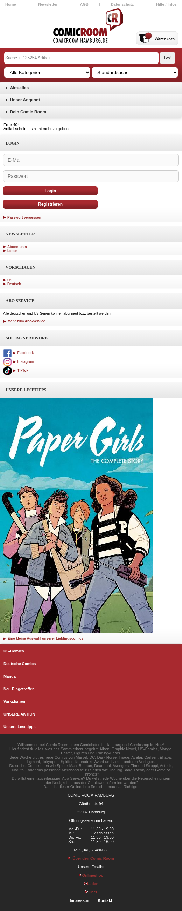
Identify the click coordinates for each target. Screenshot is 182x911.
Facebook (18, 353)
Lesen (12, 251)
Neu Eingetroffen (19, 689)
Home (10, 4)
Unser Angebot (25, 100)
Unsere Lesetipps (20, 727)
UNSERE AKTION (19, 714)
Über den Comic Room (91, 858)
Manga (10, 676)
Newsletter (48, 4)
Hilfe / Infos (166, 4)
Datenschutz (122, 4)
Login (50, 190)
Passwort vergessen (24, 217)
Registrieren (50, 204)
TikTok (15, 370)
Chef (91, 892)
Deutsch (14, 284)
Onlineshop (91, 875)
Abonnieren (17, 247)
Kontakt (105, 900)
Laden (91, 884)
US (9, 280)
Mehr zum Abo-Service (24, 321)
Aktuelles (19, 88)
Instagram (18, 362)
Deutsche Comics (20, 663)
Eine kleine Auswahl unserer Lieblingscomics (43, 638)
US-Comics (14, 651)
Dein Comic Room (28, 111)
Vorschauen (14, 701)
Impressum (80, 900)
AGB (84, 4)
